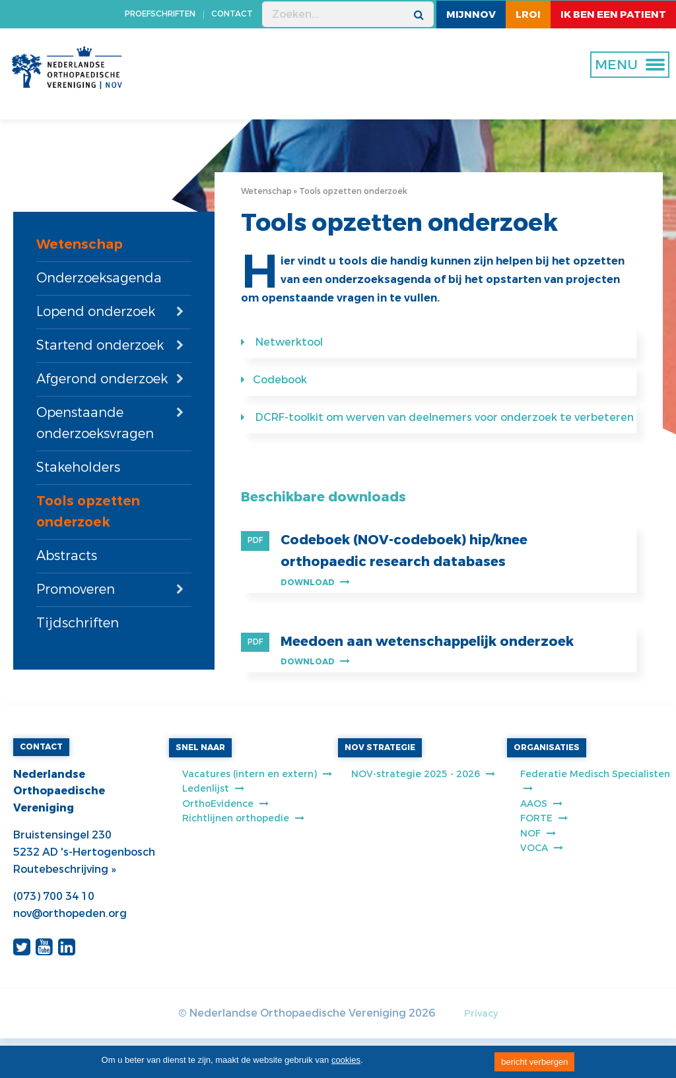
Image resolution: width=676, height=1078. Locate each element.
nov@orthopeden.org (70, 913)
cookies (345, 1060)
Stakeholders (78, 467)
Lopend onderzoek (95, 312)
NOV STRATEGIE (380, 747)
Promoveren (75, 589)
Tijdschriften (77, 623)
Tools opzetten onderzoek (88, 511)
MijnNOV (471, 14)
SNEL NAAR (200, 747)
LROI (528, 14)
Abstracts (66, 556)
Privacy (481, 1013)
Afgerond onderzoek (102, 379)
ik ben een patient (613, 14)
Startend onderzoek (100, 345)
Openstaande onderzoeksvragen (95, 423)
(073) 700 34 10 (53, 896)
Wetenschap (79, 244)
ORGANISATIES (547, 747)
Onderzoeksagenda (99, 278)
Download (315, 582)
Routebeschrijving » (64, 869)
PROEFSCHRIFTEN (160, 14)
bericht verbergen (534, 1062)
